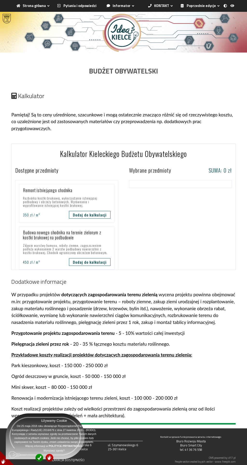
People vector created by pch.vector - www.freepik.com (205, 461)
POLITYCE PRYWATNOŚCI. (66, 446)
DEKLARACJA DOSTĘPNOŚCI (65, 460)
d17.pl (232, 458)
